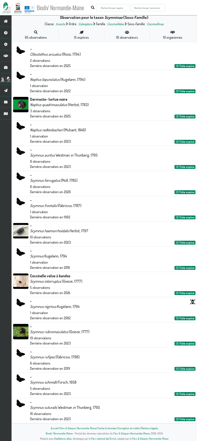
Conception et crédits (129, 428)
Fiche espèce (185, 66)
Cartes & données (106, 428)
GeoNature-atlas (62, 438)
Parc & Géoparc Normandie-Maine (76, 428)
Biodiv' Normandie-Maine (63, 8)
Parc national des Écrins (104, 438)
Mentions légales (151, 428)
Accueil (52, 428)
